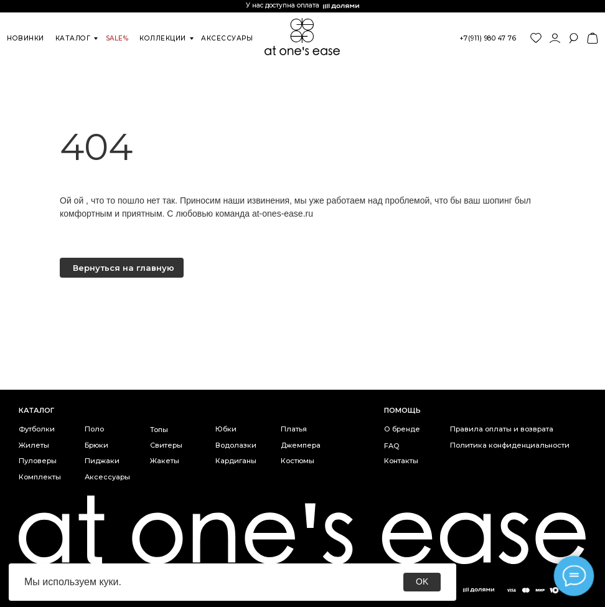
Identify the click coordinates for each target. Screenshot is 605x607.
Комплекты (40, 477)
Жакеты (164, 460)
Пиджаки (102, 460)
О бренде (402, 429)
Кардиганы (235, 460)
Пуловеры (38, 460)
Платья (294, 429)
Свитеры (166, 445)
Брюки (96, 445)
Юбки (226, 429)
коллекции (162, 38)
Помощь (402, 410)
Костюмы (297, 460)
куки (108, 581)
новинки (25, 38)
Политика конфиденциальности (510, 445)
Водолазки (235, 445)
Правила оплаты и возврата (501, 429)
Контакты (401, 460)
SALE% (117, 38)
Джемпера (301, 445)
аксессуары (227, 38)
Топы (159, 429)
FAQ (391, 445)
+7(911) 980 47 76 (488, 38)
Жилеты (34, 445)
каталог (73, 38)
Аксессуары (107, 477)
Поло (94, 429)
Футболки (37, 429)
